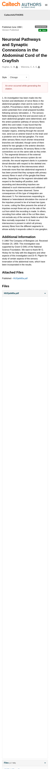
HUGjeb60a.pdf (20, 278)
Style (4, 77)
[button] (25, 293)
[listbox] (18, 77)
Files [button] (25, 763)
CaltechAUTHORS (13, 15)
